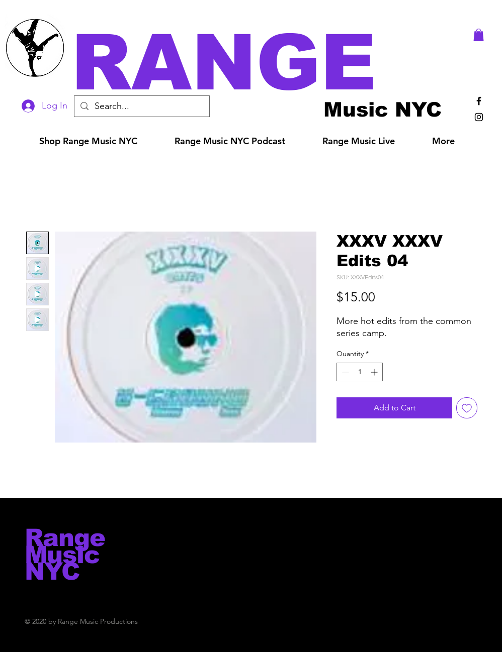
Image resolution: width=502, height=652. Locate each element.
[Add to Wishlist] (466, 407)
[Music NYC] (382, 109)
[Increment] (375, 372)
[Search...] (141, 106)
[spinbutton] (360, 372)
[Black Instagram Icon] (478, 117)
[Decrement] (344, 372)
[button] (265, 63)
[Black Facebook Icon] (478, 100)
